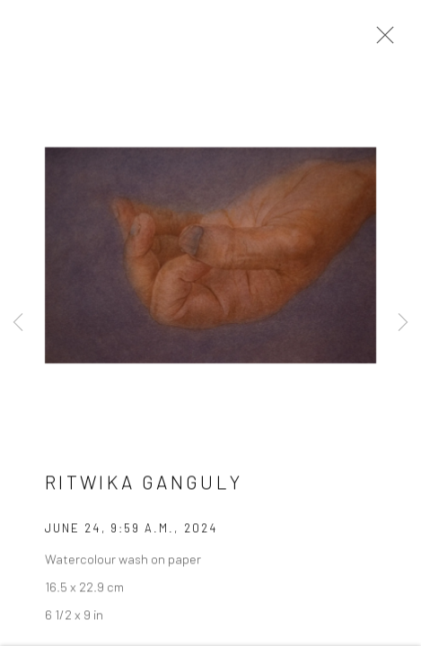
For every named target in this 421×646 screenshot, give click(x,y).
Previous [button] (18, 323)
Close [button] (380, 40)
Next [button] (403, 323)
